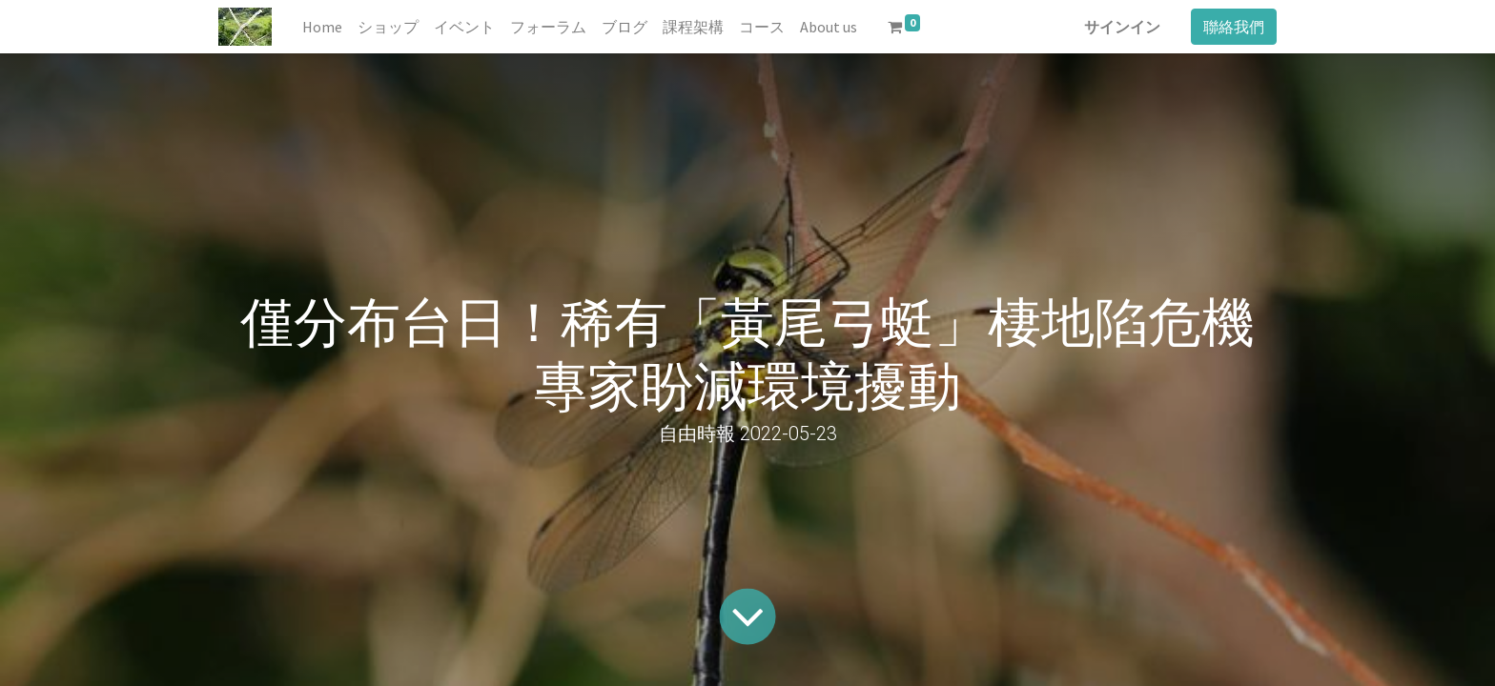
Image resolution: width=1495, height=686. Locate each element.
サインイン (1122, 26)
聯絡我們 (1233, 26)
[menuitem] (322, 27)
